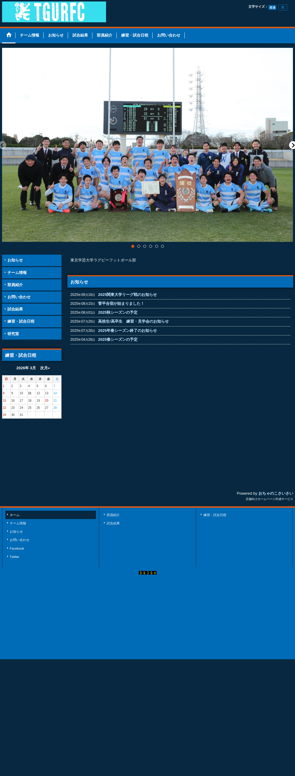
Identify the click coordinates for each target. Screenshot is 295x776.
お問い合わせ (19, 297)
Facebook (17, 548)
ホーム (15, 515)
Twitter (15, 557)
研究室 (13, 334)
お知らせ (15, 260)
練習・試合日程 (20, 321)
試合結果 (15, 309)
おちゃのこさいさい (275, 493)
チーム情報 (17, 272)
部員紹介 (15, 285)
